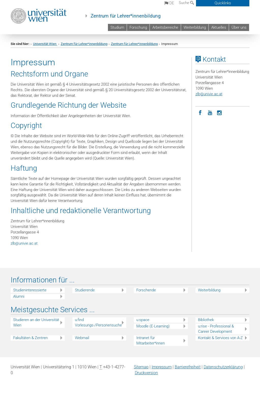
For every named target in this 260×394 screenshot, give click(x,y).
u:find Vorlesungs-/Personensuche (98, 322)
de (169, 3)
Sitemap (141, 367)
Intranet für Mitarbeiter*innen (150, 340)
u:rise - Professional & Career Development (216, 329)
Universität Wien (45, 44)
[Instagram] (219, 112)
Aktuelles (218, 27)
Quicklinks (223, 3)
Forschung (138, 27)
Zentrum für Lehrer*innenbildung (126, 16)
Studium (117, 27)
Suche (186, 3)
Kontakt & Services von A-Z (220, 338)
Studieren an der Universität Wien (36, 322)
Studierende (85, 290)
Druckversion (146, 372)
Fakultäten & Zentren (30, 338)
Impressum (162, 367)
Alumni (18, 296)
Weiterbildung (195, 27)
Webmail (82, 338)
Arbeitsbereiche (165, 27)
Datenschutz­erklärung (223, 367)
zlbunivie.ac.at (24, 243)
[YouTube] (210, 112)
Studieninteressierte (29, 290)
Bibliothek (206, 320)
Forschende (146, 290)
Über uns (239, 27)
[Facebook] (200, 112)
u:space (142, 320)
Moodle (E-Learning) (153, 326)
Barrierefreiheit (188, 367)
